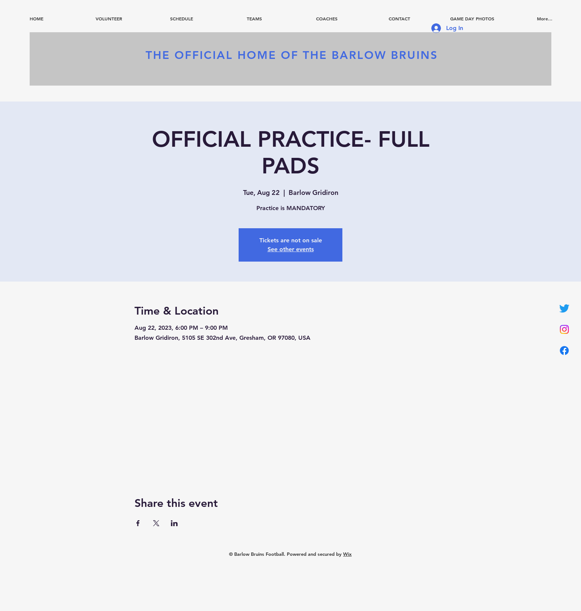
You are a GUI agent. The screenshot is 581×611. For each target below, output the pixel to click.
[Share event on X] (156, 523)
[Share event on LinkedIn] (174, 523)
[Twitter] (564, 308)
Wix (347, 554)
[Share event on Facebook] (138, 523)
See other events (291, 249)
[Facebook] (564, 350)
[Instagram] (564, 329)
